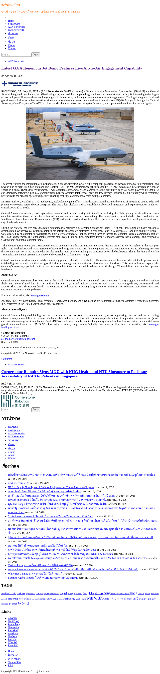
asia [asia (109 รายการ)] (3, 593)
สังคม (11, 37)
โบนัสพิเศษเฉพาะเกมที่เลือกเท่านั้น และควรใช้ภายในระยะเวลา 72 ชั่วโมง (50, 516)
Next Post (6, 358)
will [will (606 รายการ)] (90, 598)
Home (11, 20)
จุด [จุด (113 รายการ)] (134, 599)
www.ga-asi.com (40, 295)
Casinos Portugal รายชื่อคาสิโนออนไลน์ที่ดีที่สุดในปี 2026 (40, 565)
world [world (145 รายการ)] (106, 598)
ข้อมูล (11, 41)
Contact (12, 48)
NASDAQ (13, 621)
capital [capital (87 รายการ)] (28, 594)
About (11, 455)
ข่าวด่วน (13, 33)
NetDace (12, 636)
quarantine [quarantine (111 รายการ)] (41, 599)
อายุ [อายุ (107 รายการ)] (11, 604)
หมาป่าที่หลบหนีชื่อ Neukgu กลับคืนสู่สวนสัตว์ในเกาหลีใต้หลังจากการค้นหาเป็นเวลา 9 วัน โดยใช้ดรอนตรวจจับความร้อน (77, 558)
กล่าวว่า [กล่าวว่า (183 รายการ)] (114, 598)
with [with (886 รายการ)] (98, 598)
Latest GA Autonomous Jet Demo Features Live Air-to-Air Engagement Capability (71, 68)
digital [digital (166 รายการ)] (63, 593)
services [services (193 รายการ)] (51, 598)
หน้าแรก (13, 427)
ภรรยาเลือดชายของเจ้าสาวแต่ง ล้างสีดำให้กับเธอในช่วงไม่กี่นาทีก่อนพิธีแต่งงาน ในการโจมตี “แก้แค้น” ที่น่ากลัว (73, 569)
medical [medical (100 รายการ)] (141, 593)
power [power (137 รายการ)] (20, 598)
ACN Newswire (16, 26)
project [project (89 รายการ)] (34, 599)
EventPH (13, 645)
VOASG (12, 642)
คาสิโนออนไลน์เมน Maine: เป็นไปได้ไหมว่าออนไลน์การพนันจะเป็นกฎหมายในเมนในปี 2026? (61, 495)
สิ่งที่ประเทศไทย (10, 4)
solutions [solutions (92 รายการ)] (60, 599)
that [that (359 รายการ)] (78, 598)
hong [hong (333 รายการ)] (107, 593)
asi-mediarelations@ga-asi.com (18, 338)
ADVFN (12, 618)
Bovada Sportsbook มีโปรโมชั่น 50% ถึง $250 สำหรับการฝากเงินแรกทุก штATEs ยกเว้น (57, 499)
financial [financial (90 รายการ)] (78, 594)
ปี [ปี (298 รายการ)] (137, 598)
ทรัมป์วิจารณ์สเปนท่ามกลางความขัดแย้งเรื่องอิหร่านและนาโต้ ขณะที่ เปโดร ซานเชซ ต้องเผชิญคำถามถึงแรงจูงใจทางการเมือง (81, 474)
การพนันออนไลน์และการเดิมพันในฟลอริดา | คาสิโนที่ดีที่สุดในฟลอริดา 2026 (52, 549)
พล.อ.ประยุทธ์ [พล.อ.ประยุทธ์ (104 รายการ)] (145, 599)
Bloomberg (14, 624)
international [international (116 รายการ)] (124, 593)
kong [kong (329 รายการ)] (133, 593)
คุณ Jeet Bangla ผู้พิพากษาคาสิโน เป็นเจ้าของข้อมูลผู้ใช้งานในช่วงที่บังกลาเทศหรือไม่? (57, 504)
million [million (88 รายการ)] (147, 594)
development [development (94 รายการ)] (54, 594)
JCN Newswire (16, 29)
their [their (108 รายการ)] (84, 599)
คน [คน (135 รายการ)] (121, 598)
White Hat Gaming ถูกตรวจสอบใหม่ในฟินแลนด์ (35, 573)
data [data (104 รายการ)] (47, 593)
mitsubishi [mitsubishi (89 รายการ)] (155, 594)
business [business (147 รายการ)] (21, 593)
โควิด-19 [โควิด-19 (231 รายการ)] (23, 603)
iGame (11, 45)
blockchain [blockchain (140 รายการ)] (10, 593)
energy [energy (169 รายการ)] (71, 593)
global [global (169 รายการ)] (91, 593)
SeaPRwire (14, 23)
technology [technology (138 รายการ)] (69, 598)
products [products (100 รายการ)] (27, 599)
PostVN (12, 639)
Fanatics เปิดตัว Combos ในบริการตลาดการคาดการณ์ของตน (43, 577)
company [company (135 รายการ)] (40, 593)
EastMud (13, 630)
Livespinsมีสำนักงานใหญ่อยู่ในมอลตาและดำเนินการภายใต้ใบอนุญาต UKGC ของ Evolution (61, 554)
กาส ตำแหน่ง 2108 (18, 483)
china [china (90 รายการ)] (33, 594)
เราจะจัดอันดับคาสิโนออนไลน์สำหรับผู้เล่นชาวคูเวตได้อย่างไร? (44, 491)
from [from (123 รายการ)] (85, 593)
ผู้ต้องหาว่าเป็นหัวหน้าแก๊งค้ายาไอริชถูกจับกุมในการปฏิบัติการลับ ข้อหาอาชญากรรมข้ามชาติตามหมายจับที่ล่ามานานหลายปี (80, 537)
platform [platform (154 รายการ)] (12, 598)
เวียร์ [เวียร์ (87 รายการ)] (15, 604)
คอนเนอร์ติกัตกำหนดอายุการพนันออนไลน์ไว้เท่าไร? (38, 545)
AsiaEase (13, 633)
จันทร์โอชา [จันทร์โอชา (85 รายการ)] (128, 599)
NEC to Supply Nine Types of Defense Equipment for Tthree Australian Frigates (51, 487)
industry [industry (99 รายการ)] (114, 593)
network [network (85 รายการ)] (4, 599)
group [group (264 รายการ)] (99, 593)
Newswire (13, 627)
